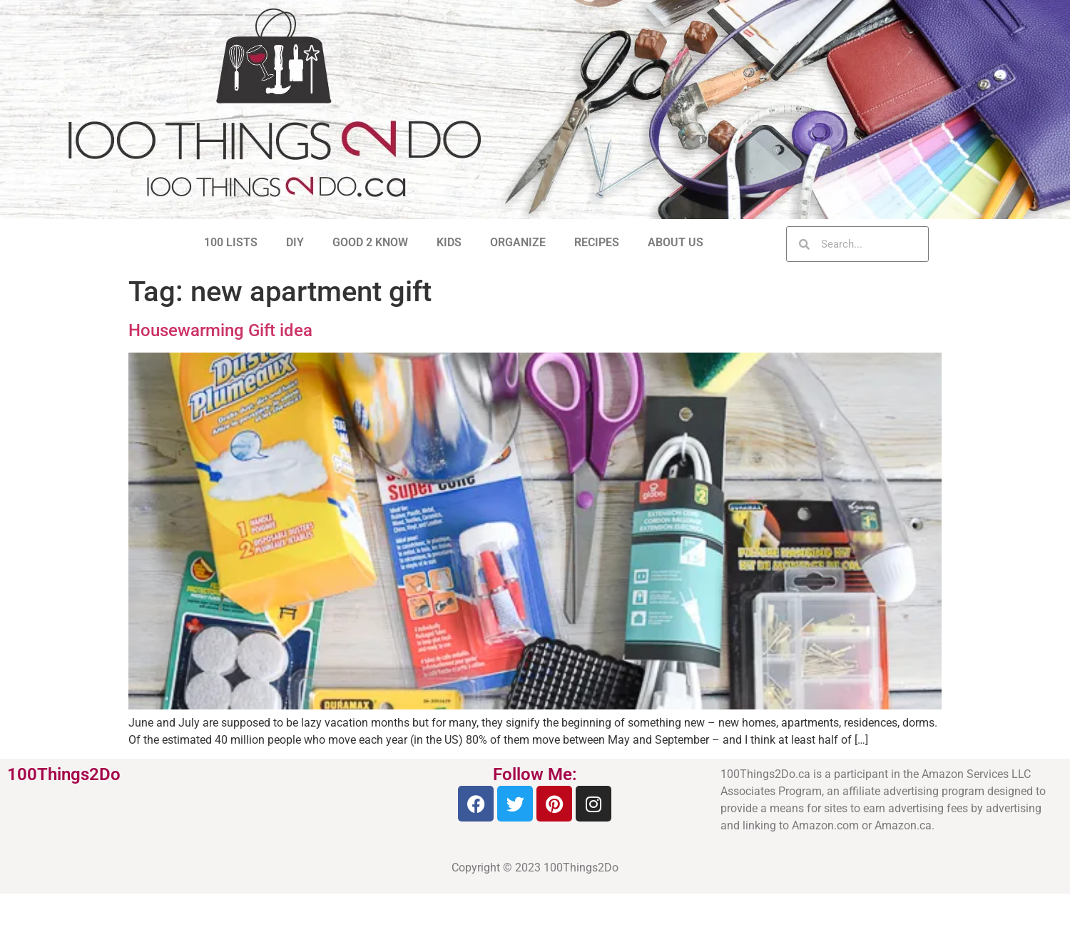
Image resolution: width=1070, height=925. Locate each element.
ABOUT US (675, 242)
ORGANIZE (518, 242)
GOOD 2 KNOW (370, 242)
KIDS (449, 242)
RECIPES (596, 242)
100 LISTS (231, 242)
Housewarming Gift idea (220, 330)
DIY (295, 242)
